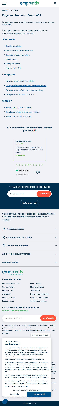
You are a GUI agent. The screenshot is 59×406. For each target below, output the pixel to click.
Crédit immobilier (14, 46)
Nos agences (7, 290)
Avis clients (6, 294)
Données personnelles (39, 294)
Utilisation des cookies (39, 297)
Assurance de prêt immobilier (19, 50)
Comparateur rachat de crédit (20, 94)
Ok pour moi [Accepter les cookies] (39, 394)
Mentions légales (37, 287)
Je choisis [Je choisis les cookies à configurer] (14, 394)
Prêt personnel (13, 63)
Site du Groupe (8, 287)
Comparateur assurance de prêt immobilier (26, 85)
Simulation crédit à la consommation (23, 112)
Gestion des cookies (38, 301)
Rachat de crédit (13, 68)
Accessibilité (35, 290)
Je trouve (44, 193)
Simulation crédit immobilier (18, 107)
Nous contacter (8, 297)
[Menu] (4, 3)
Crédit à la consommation (18, 55)
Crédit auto (11, 59)
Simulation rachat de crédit (18, 116)
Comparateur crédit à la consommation (24, 90)
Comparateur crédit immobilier (20, 81)
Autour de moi (30, 203)
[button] (5, 401)
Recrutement (35, 283)
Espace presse (8, 301)
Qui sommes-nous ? (10, 283)
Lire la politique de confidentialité (16, 387)
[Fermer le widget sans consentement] (41, 335)
